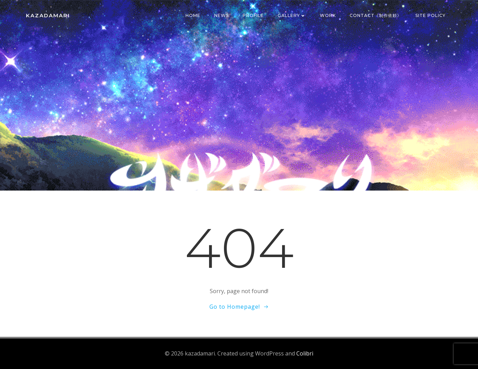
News (221, 15)
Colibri (304, 353)
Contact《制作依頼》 (376, 15)
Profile (253, 15)
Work (328, 15)
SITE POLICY (430, 15)
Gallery (292, 15)
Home (193, 15)
